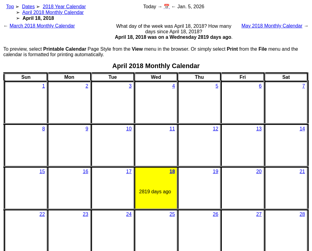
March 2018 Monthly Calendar (42, 25)
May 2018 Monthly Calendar (271, 25)
